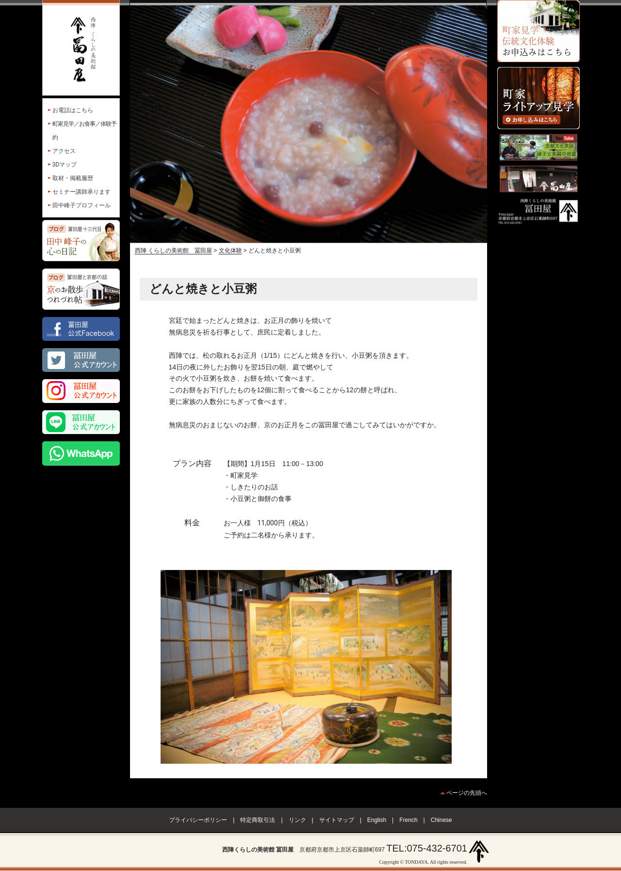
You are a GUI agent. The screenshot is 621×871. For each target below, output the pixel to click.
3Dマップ (64, 164)
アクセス (64, 151)
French (408, 820)
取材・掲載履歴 (72, 178)
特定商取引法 (257, 820)
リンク (297, 820)
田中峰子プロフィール (81, 205)
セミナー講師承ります (81, 191)
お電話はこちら (72, 110)
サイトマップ (336, 820)
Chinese (441, 820)
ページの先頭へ (466, 792)
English (376, 820)
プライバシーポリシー (198, 820)
